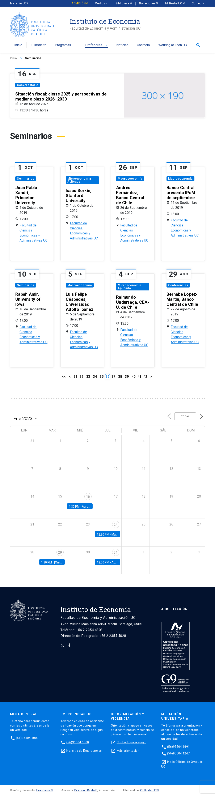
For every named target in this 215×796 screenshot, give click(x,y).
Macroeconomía (130, 178)
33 (88, 377)
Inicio (18, 45)
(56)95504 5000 (77, 742)
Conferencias (178, 285)
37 (113, 377)
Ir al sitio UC (18, 3)
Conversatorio (27, 85)
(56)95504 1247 (178, 753)
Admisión (79, 3)
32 (81, 377)
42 (145, 377)
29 (60, 552)
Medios (102, 3)
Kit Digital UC (148, 790)
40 (133, 377)
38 (120, 377)
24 (116, 525)
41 (139, 377)
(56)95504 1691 (178, 746)
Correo (198, 3)
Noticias (122, 45)
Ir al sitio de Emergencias (84, 750)
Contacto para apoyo (132, 742)
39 (127, 377)
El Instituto (38, 45)
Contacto (143, 45)
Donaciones (147, 3)
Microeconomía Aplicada (79, 180)
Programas (66, 45)
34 (95, 377)
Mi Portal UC (174, 3)
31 (75, 377)
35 (102, 377)
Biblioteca (122, 3)
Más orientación (128, 750)
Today (185, 416)
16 (88, 497)
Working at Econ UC (172, 45)
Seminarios (25, 178)
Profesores (96, 45)
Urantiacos (43, 790)
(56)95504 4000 (27, 738)
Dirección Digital (84, 790)
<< (64, 377)
